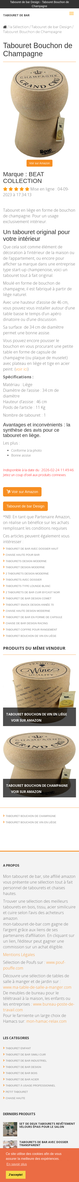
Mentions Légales (19, 954)
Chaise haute (15, 1098)
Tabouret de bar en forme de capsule (34, 617)
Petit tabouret (17, 1091)
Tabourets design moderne (26, 561)
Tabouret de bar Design (51, 27)
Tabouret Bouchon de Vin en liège (31, 635)
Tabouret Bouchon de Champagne (37, 785)
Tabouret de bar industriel (26, 1060)
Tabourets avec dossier (24, 579)
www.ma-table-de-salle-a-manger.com (37, 987)
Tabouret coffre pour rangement (31, 629)
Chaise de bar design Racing (27, 623)
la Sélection (19, 27)
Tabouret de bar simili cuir (26, 1054)
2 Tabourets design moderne (27, 573)
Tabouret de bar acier (22, 1079)
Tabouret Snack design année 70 (30, 604)
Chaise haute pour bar (23, 554)
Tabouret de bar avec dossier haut (32, 548)
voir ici (21, 369)
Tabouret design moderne (25, 567)
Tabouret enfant (18, 1048)
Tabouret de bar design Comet (28, 598)
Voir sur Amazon (39, 163)
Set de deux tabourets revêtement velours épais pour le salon (47, 1125)
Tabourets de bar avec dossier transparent (43, 1143)
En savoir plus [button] (16, 1164)
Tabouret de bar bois (21, 1073)
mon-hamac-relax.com (46, 1021)
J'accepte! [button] (16, 1174)
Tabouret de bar (16, 15)
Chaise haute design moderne (28, 610)
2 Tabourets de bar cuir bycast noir (33, 592)
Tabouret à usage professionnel (30, 1085)
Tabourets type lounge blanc (28, 586)
